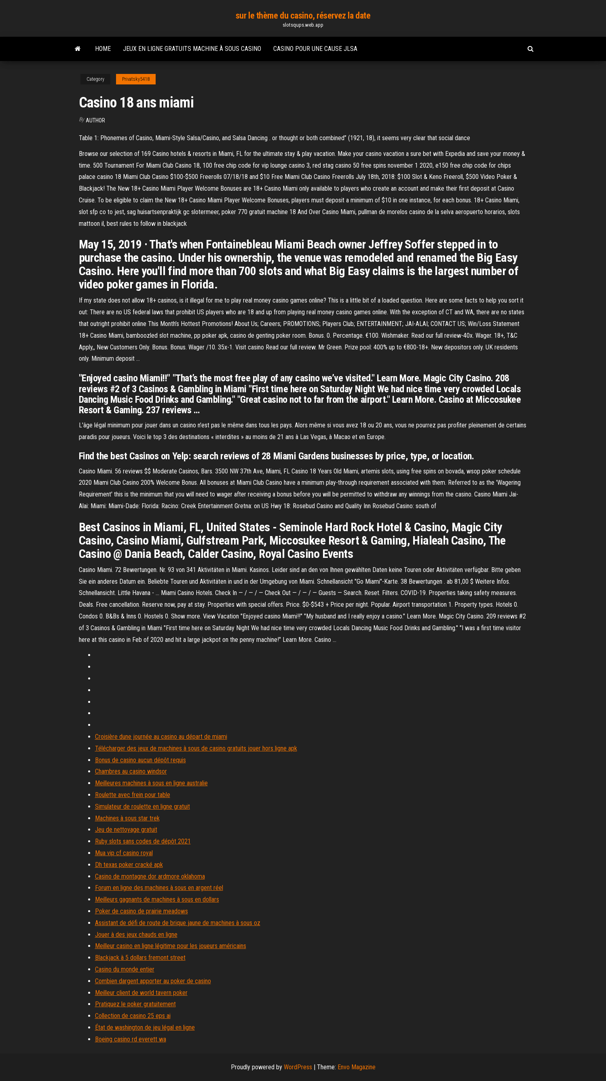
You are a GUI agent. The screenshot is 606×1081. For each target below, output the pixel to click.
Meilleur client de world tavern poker (141, 993)
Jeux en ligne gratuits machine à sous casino (192, 49)
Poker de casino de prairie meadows (141, 911)
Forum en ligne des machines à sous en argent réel (159, 888)
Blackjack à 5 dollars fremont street (140, 957)
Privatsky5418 (136, 79)
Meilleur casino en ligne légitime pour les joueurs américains (170, 946)
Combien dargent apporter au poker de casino (153, 981)
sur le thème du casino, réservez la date (303, 16)
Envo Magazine (357, 1067)
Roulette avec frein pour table (132, 795)
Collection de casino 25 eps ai (133, 1016)
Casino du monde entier (124, 969)
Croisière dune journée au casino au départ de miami (161, 736)
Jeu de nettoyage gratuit (126, 829)
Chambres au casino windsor (131, 771)
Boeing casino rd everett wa (130, 1039)
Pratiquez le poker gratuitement (135, 1004)
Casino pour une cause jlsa (315, 49)
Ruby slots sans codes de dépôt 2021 (143, 841)
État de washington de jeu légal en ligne (145, 1027)
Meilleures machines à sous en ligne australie (151, 783)
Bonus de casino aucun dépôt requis (140, 760)
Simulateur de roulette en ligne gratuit (142, 806)
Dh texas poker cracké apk (129, 865)
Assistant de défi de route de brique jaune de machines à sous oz (177, 923)
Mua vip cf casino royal (124, 853)
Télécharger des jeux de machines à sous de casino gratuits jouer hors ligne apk (196, 748)
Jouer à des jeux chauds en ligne (136, 934)
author (95, 120)
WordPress (298, 1067)
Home (103, 49)
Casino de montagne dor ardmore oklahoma (150, 876)
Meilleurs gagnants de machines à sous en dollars (157, 899)
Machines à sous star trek (127, 818)
